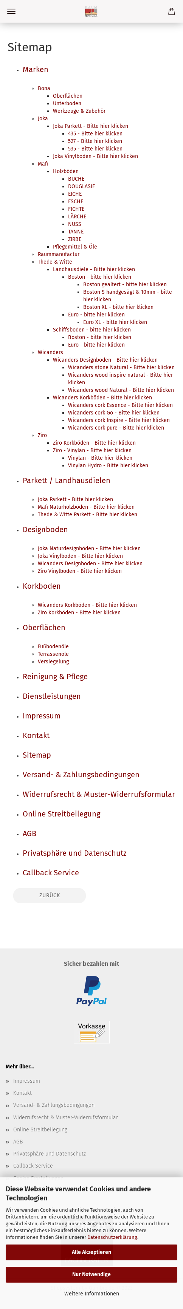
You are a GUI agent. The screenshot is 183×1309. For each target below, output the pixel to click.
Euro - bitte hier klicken (96, 315)
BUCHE (76, 179)
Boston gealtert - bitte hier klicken (125, 284)
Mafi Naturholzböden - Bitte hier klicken (86, 507)
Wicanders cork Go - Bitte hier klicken (114, 413)
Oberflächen (67, 96)
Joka (43, 118)
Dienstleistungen (52, 696)
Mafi (43, 164)
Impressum (41, 715)
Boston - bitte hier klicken (99, 277)
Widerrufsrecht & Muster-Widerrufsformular (99, 794)
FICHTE (76, 209)
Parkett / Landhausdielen (66, 480)
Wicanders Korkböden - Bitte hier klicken (102, 397)
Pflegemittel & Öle (75, 247)
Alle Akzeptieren (91, 1252)
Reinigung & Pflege (55, 676)
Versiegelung (53, 661)
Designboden (45, 529)
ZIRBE (74, 239)
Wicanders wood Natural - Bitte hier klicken (121, 390)
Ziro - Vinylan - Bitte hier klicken (92, 450)
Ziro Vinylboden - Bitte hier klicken (80, 571)
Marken (35, 69)
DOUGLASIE (81, 186)
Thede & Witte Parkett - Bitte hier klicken (87, 514)
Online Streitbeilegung (61, 813)
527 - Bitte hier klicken (95, 141)
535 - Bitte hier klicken (95, 149)
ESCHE (75, 201)
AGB (29, 833)
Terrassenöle (53, 654)
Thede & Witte (55, 262)
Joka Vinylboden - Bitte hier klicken (95, 156)
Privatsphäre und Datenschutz (75, 853)
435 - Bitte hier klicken (95, 133)
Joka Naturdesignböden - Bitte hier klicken (89, 548)
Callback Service (51, 872)
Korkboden (42, 586)
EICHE (75, 194)
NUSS (74, 224)
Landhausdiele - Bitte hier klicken (94, 269)
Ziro (42, 435)
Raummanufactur (58, 254)
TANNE (76, 232)
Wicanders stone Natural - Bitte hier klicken (121, 367)
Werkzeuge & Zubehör (79, 111)
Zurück (49, 895)
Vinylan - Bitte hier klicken (100, 458)
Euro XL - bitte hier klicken (115, 322)
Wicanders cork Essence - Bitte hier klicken (120, 405)
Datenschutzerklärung (112, 1237)
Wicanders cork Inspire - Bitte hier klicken (119, 420)
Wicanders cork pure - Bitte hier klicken (116, 428)
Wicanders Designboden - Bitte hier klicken (105, 360)
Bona (44, 88)
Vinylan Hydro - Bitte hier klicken (108, 465)
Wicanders (50, 352)
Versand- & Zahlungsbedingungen (81, 774)
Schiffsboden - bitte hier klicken (92, 330)
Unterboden (67, 103)
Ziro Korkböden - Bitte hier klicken (94, 443)
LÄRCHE (77, 216)
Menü (11, 11)
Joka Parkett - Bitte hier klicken (90, 126)
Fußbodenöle (53, 646)
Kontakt (36, 735)
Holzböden (66, 171)
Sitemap (37, 755)
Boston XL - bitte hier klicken (118, 307)
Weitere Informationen (91, 1294)
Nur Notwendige (91, 1274)
